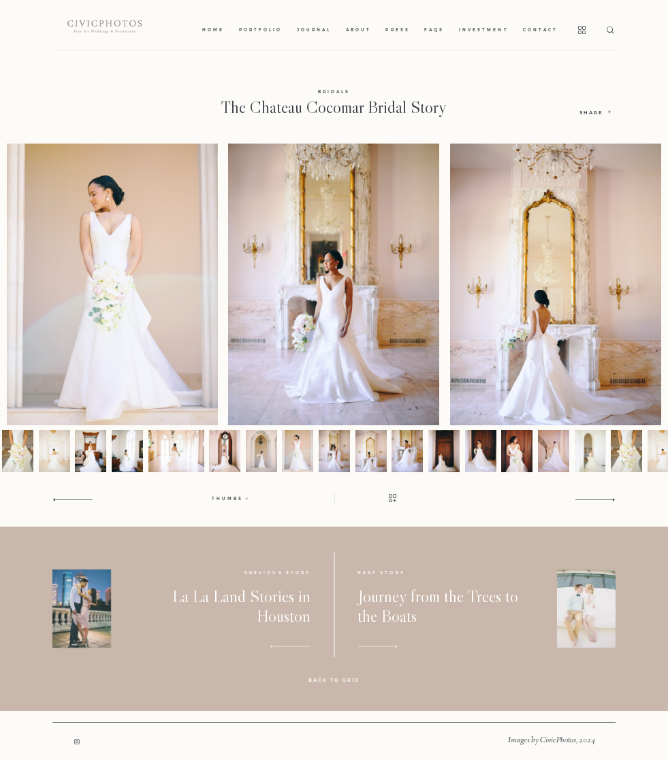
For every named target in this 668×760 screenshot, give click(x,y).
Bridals (334, 92)
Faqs (434, 30)
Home (213, 30)
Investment (484, 30)
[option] (334, 284)
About (358, 30)
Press (397, 30)
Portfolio (261, 30)
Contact (540, 30)
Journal (314, 30)
